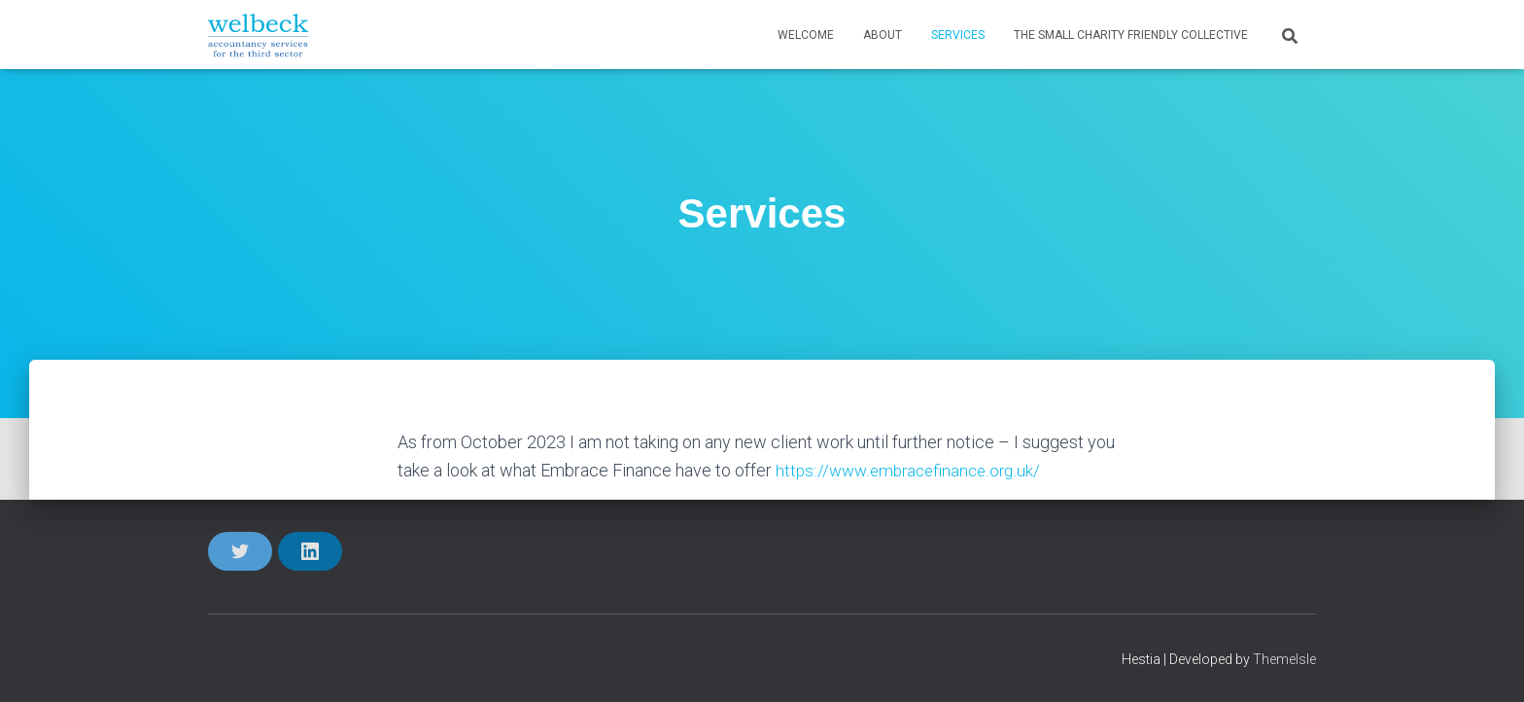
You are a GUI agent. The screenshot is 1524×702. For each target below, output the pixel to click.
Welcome (806, 35)
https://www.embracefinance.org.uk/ (912, 470)
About (882, 35)
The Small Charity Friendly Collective (1131, 35)
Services (958, 35)
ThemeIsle (1284, 659)
